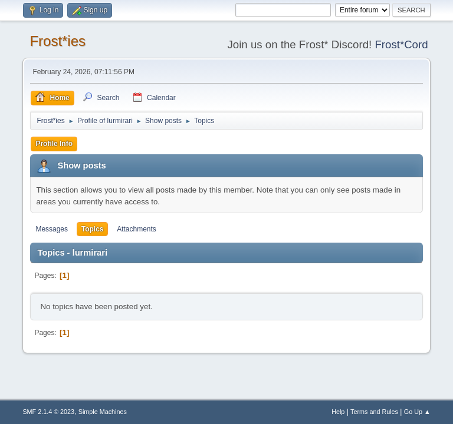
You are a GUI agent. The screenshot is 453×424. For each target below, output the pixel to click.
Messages (51, 229)
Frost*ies (57, 41)
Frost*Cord (401, 44)
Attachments (136, 229)
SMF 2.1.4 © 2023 (48, 411)
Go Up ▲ (417, 411)
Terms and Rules (374, 411)
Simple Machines (102, 411)
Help (337, 411)
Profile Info (54, 144)
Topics (92, 229)
